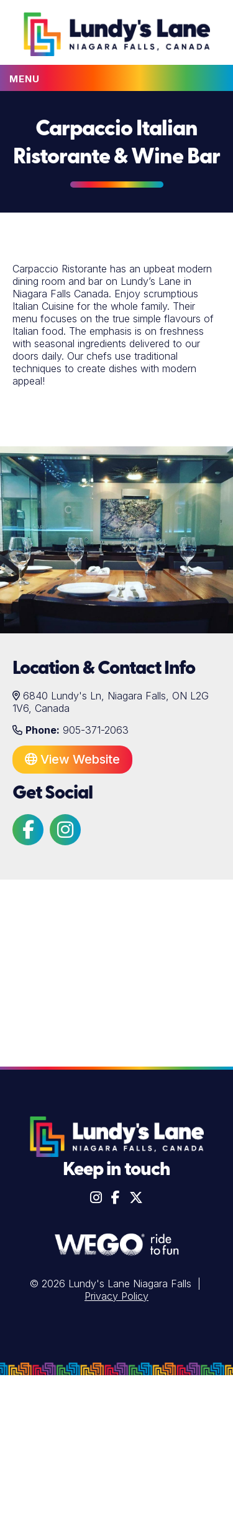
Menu (24, 79)
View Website (72, 759)
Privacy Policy (116, 1296)
